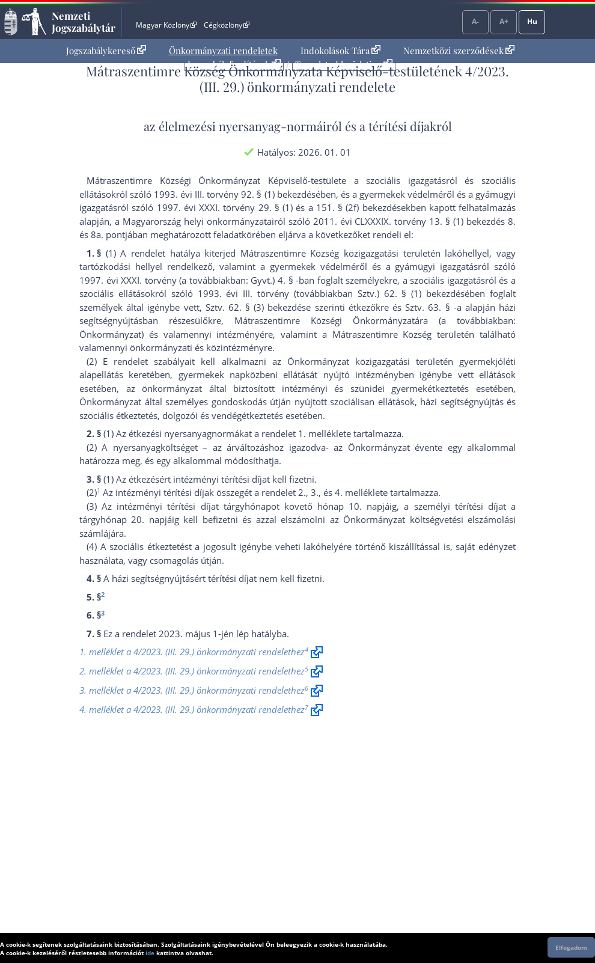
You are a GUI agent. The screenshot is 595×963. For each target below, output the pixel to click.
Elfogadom (571, 947)
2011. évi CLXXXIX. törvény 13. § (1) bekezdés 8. (414, 221)
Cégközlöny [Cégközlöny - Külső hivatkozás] (226, 25)
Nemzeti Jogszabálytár (83, 21)
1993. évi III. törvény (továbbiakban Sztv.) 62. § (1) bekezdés (331, 293)
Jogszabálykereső (106, 50)
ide (149, 953)
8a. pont (108, 234)
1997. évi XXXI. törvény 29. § (218, 207)
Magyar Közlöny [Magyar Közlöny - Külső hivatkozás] (166, 25)
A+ (503, 21)
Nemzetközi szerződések (458, 50)
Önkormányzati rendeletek (223, 50)
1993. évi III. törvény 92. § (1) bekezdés (234, 194)
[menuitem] (106, 51)
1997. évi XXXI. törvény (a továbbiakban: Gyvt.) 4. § (186, 280)
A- (475, 21)
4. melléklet (359, 492)
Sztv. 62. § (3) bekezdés (256, 307)
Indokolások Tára (340, 50)
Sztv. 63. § (427, 307)
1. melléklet (322, 433)
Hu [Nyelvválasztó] (532, 21)
